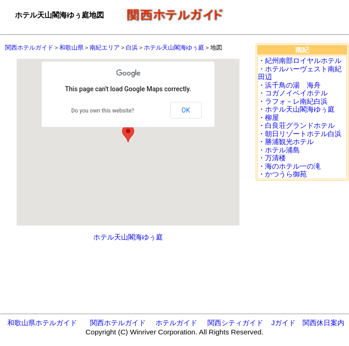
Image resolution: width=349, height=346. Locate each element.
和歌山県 (71, 47)
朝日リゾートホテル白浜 (303, 134)
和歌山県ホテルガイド (42, 323)
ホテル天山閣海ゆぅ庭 (174, 47)
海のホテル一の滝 (293, 166)
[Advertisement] (128, 272)
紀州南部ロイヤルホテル (303, 60)
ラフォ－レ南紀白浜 (296, 101)
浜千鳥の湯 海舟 (293, 85)
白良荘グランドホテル (300, 125)
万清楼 (275, 158)
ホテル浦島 (282, 150)
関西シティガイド (235, 323)
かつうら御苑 (286, 174)
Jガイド (283, 323)
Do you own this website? (103, 110)
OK (185, 110)
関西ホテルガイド (29, 47)
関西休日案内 (323, 323)
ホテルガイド (176, 323)
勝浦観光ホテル (289, 141)
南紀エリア (105, 47)
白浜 (132, 47)
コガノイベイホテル (296, 93)
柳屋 (272, 117)
